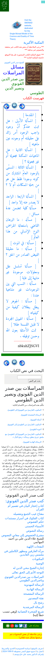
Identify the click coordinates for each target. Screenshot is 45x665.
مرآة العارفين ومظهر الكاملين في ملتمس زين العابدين (24, 552)
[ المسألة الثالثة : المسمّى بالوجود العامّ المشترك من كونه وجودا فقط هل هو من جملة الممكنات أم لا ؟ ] (22, 179)
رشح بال (39, 602)
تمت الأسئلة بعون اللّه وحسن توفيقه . (22, 333)
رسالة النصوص (35, 530)
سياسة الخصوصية (23, 648)
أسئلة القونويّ (35, 419)
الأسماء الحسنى (34, 526)
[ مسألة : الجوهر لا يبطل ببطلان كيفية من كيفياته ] (22, 307)
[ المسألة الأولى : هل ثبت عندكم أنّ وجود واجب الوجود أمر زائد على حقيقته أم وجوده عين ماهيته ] (22, 133)
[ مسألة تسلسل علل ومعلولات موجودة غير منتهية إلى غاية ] (22, 272)
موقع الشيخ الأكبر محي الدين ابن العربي (4, 5)
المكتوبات (38, 559)
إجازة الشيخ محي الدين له (28, 568)
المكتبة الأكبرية (34, 42)
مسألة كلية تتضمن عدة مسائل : (22, 211)
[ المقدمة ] (29, 115)
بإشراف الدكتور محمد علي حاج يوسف (29, 654)
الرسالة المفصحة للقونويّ (31, 415)
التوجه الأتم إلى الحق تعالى (28, 572)
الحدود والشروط (8, 648)
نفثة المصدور (36, 598)
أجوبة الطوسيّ (35, 429)
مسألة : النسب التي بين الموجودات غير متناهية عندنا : (22, 289)
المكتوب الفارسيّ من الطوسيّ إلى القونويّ (24, 424)
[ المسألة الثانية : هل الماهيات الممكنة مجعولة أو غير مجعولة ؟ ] (22, 156)
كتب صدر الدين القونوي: (25, 501)
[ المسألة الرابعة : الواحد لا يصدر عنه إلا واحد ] (22, 199)
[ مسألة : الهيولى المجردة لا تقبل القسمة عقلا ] (22, 321)
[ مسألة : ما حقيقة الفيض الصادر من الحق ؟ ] (22, 255)
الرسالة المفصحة (33, 593)
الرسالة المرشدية (33, 607)
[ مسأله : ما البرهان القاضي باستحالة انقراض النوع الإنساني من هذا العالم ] (22, 228)
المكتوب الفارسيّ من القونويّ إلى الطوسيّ (24, 410)
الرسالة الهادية (35, 589)
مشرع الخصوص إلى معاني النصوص (22, 535)
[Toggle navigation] (43, 2)
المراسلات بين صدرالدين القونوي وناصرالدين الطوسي (24, 578)
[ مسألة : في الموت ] (23, 243)
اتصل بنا (40, 651)
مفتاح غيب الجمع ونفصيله (28, 514)
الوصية (40, 563)
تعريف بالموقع (37, 648)
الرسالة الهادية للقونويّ (32, 442)
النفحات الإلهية (35, 546)
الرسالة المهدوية (34, 584)
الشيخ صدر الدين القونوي (14, 62)
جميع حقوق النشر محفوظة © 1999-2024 (18, 651)
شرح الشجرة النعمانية (31, 611)
